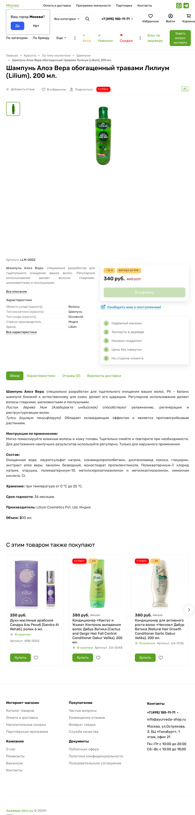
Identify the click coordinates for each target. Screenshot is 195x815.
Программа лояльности (93, 5)
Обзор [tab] (15, 376)
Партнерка (124, 5)
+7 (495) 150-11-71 (115, 19)
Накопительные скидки (26, 725)
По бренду (41, 38)
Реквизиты (15, 756)
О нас (11, 749)
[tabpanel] (97, 459)
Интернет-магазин (22, 703)
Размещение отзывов (87, 718)
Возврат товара (82, 725)
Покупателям (80, 703)
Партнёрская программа (27, 732)
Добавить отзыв (23, 89)
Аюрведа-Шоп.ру (19, 811)
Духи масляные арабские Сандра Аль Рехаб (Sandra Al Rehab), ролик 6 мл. (34, 624)
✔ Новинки (105, 38)
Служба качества (83, 732)
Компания (15, 741)
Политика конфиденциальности (96, 756)
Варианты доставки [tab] (104, 376)
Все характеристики (21, 332)
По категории (17, 38)
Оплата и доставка (57, 5)
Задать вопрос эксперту (180, 38)
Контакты (145, 5)
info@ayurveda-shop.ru (166, 719)
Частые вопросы (82, 710)
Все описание (16, 291)
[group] (103, 180)
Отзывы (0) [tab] (71, 376)
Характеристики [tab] (41, 376)
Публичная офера (84, 749)
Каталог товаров (20, 710)
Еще (59, 38)
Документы (79, 741)
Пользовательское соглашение (95, 763)
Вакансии (14, 763)
